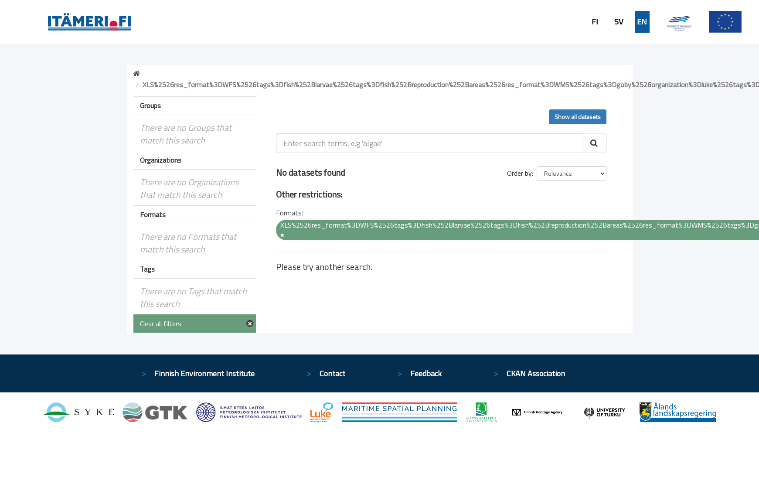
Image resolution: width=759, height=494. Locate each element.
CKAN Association (536, 373)
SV (618, 21)
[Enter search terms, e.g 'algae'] (429, 143)
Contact (332, 373)
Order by (519, 173)
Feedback (426, 373)
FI (595, 21)
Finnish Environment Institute (204, 373)
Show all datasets (578, 116)
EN (642, 21)
